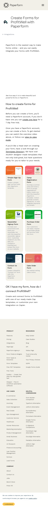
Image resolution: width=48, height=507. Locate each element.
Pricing (9, 339)
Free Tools (10, 371)
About (9, 471)
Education (10, 440)
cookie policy (33, 498)
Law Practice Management (11, 452)
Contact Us (10, 474)
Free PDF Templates (13, 367)
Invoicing (10, 403)
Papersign (10, 347)
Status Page (30, 350)
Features (10, 335)
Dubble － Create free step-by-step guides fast (14, 376)
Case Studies (30, 339)
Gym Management (13, 414)
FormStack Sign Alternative (31, 432)
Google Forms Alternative (30, 421)
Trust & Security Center (31, 355)
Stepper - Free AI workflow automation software (14, 384)
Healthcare (10, 422)
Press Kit (10, 486)
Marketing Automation (14, 429)
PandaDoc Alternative (33, 440)
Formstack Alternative (33, 416)
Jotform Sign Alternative (30, 445)
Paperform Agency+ (13, 350)
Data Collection (12, 399)
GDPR (28, 363)
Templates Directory (15, 152)
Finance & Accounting (14, 448)
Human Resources (13, 425)
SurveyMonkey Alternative (31, 411)
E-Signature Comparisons (30, 426)
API (27, 347)
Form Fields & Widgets (14, 354)
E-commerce (11, 396)
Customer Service (13, 418)
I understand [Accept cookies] (8, 504)
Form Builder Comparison (30, 398)
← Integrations (8, 34)
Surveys (9, 457)
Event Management (13, 407)
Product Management (14, 433)
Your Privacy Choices (33, 360)
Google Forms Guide (33, 367)
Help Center (30, 335)
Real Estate (10, 411)
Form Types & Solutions (11, 359)
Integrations (11, 343)
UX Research (11, 444)
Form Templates (12, 363)
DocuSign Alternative (33, 436)
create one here (29, 119)
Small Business (12, 436)
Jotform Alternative (32, 407)
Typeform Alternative (33, 403)
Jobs (8, 478)
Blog (27, 343)
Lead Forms (11, 461)
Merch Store (11, 482)
